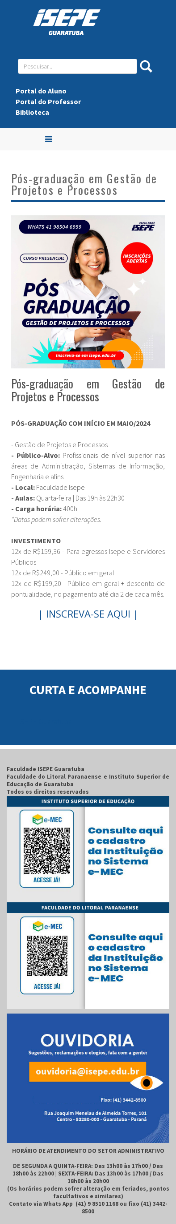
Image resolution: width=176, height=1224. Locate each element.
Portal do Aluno (41, 90)
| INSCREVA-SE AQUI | (88, 613)
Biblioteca (32, 112)
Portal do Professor (48, 101)
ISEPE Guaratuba (45, 722)
